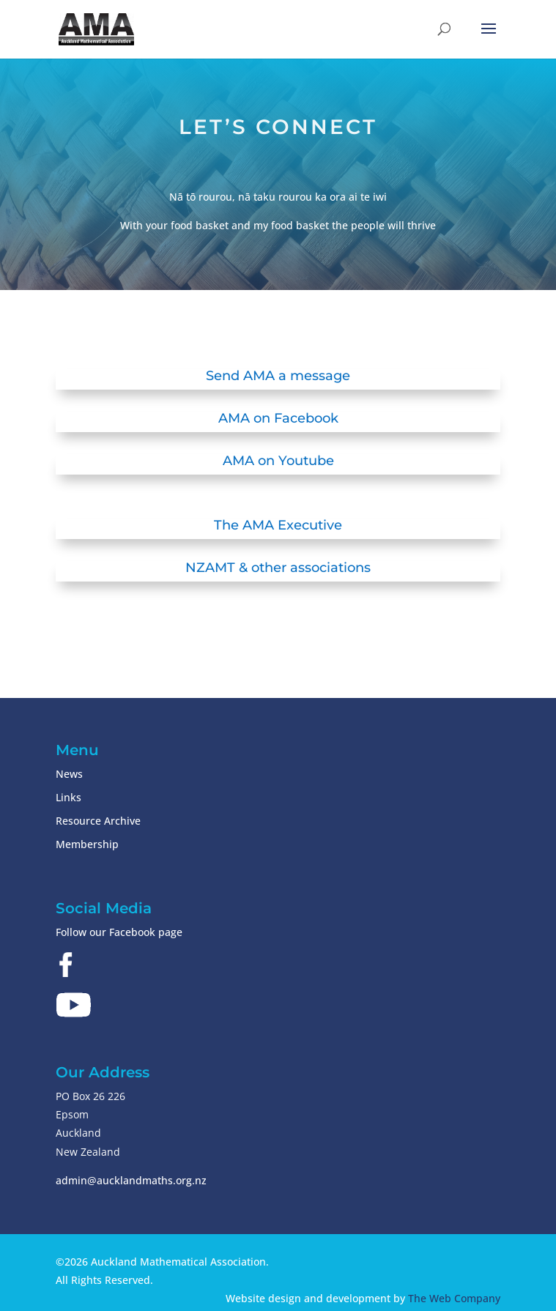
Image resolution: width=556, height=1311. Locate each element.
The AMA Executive (278, 525)
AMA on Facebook (278, 418)
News (69, 774)
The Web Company (454, 1298)
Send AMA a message (278, 376)
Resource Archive (98, 821)
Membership (87, 844)
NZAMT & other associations (278, 568)
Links (68, 797)
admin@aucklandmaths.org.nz (131, 1180)
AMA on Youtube (278, 461)
